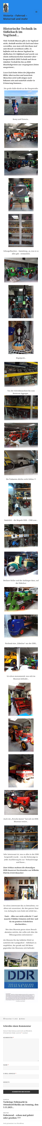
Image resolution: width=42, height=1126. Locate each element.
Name (6, 1065)
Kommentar (8, 1037)
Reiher (23, 1019)
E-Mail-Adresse (9, 1073)
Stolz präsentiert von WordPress (13, 1123)
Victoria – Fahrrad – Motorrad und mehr (15, 17)
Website (6, 1082)
